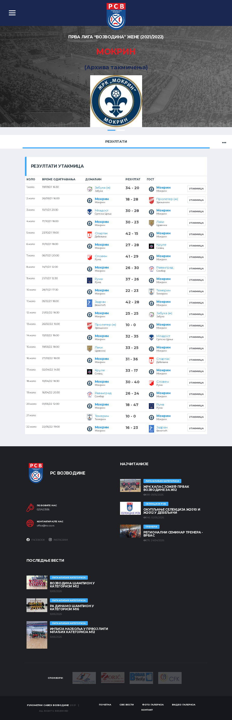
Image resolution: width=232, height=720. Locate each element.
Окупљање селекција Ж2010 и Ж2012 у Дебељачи (171, 511)
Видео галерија (183, 704)
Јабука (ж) (103, 187)
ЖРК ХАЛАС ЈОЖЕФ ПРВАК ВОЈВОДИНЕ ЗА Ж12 (166, 488)
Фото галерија (153, 704)
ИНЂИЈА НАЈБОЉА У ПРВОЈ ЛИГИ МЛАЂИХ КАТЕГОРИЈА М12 (79, 630)
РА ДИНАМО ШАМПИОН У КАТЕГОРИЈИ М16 (72, 607)
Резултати (116, 141)
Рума (99, 279)
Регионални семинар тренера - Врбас (173, 533)
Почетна (105, 704)
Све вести (127, 704)
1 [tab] (111, 130)
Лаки (160, 222)
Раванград (164, 267)
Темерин (163, 290)
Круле (161, 244)
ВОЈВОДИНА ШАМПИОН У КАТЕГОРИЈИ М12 (72, 584)
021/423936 (43, 509)
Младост (101, 210)
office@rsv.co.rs (45, 525)
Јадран (100, 302)
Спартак (101, 233)
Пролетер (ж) (167, 199)
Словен (101, 256)
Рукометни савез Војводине (48, 705)
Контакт (147, 709)
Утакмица (196, 188)
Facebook (35, 539)
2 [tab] (121, 130)
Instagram (58, 539)
